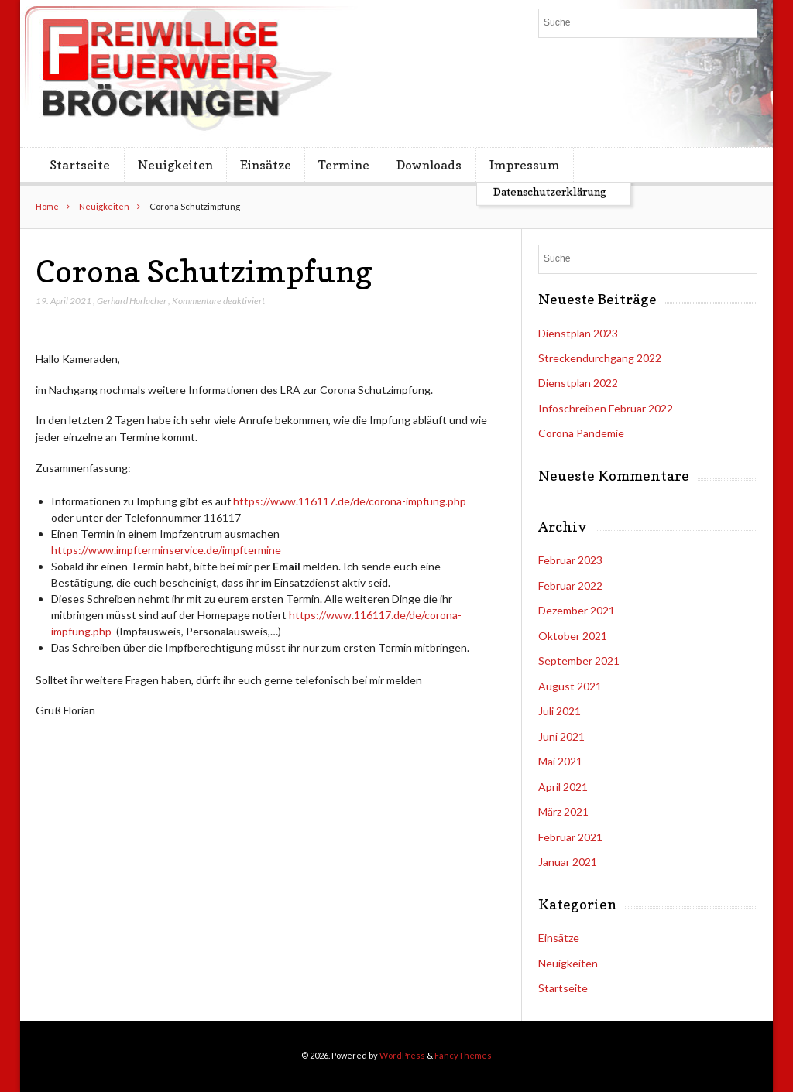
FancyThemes (463, 1055)
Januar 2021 (567, 861)
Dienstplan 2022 (578, 382)
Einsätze (265, 165)
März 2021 (563, 811)
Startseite (80, 165)
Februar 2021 (570, 837)
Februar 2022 (570, 585)
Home (47, 206)
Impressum (524, 165)
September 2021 (579, 660)
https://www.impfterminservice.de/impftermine (166, 549)
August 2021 (570, 686)
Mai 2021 (560, 761)
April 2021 (563, 786)
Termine (343, 165)
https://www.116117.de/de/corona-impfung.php (349, 501)
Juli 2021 (559, 710)
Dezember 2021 (576, 610)
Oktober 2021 (572, 635)
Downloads (429, 165)
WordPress (402, 1055)
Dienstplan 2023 (578, 333)
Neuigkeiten (175, 165)
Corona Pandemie (581, 433)
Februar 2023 (570, 560)
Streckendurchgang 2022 (599, 358)
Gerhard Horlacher (131, 300)
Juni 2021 (561, 736)
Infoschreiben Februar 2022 (605, 408)
